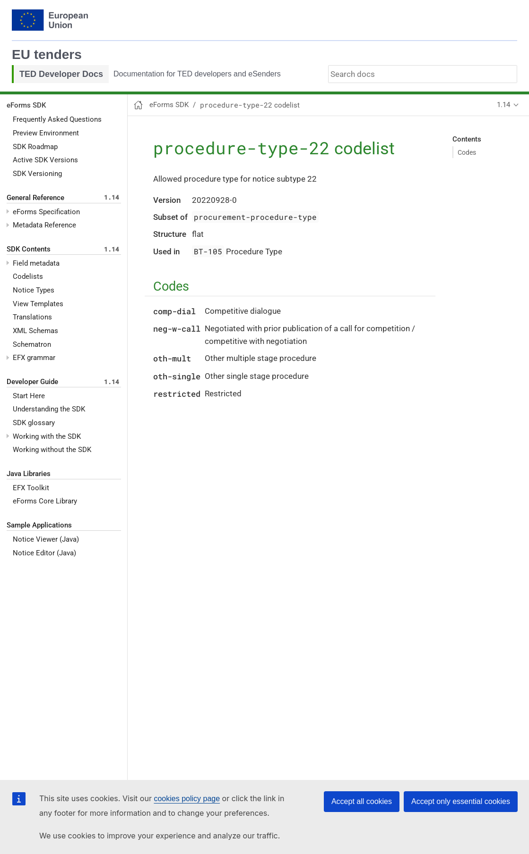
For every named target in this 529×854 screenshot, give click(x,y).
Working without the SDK (52, 449)
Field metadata (36, 263)
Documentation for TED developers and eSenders (197, 74)
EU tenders (47, 54)
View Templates (38, 304)
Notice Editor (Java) (44, 553)
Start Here (29, 396)
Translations (32, 317)
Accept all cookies (361, 801)
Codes (467, 152)
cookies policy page (187, 799)
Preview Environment (46, 133)
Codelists (28, 276)
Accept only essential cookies (460, 801)
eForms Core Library (45, 501)
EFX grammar (34, 357)
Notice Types (33, 290)
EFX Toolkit (31, 488)
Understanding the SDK (49, 409)
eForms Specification (46, 212)
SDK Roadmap (35, 146)
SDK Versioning (37, 173)
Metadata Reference (44, 225)
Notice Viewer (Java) (46, 539)
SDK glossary (34, 423)
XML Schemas (35, 331)
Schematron (32, 344)
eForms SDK (26, 105)
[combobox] (422, 74)
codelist (250, 105)
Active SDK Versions (45, 160)
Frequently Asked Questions (57, 119)
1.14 (503, 104)
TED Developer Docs (61, 74)
